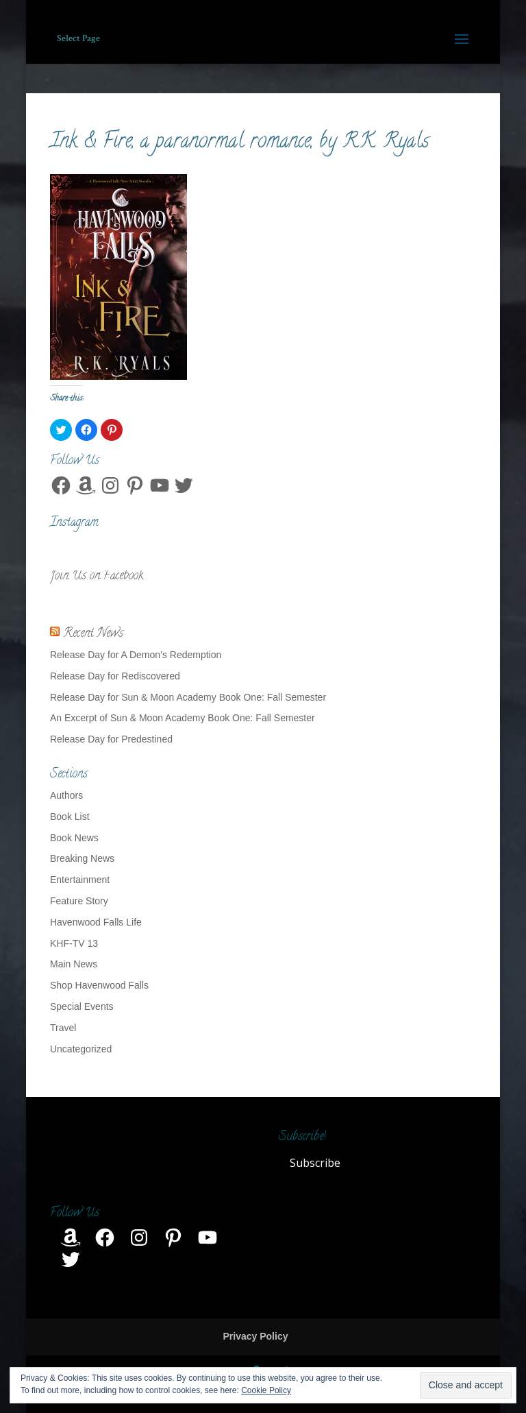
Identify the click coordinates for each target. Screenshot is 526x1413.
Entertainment (80, 879)
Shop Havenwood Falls (99, 985)
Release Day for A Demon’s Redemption (135, 654)
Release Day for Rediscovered (115, 676)
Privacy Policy (255, 1336)
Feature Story (79, 900)
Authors (66, 795)
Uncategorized (81, 1048)
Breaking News (82, 858)
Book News (74, 837)
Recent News (93, 634)
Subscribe (315, 1162)
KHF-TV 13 (74, 943)
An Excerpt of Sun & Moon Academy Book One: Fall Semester (182, 717)
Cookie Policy (266, 1390)
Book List (70, 816)
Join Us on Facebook (96, 576)
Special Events (82, 1006)
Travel (63, 1027)
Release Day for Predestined (111, 739)
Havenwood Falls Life (96, 922)
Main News (73, 963)
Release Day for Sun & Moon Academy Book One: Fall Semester (188, 697)
